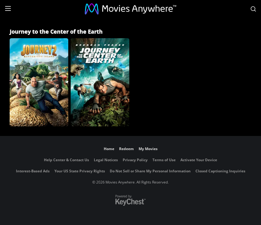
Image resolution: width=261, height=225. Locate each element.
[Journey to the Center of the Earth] (100, 82)
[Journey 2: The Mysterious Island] (39, 82)
